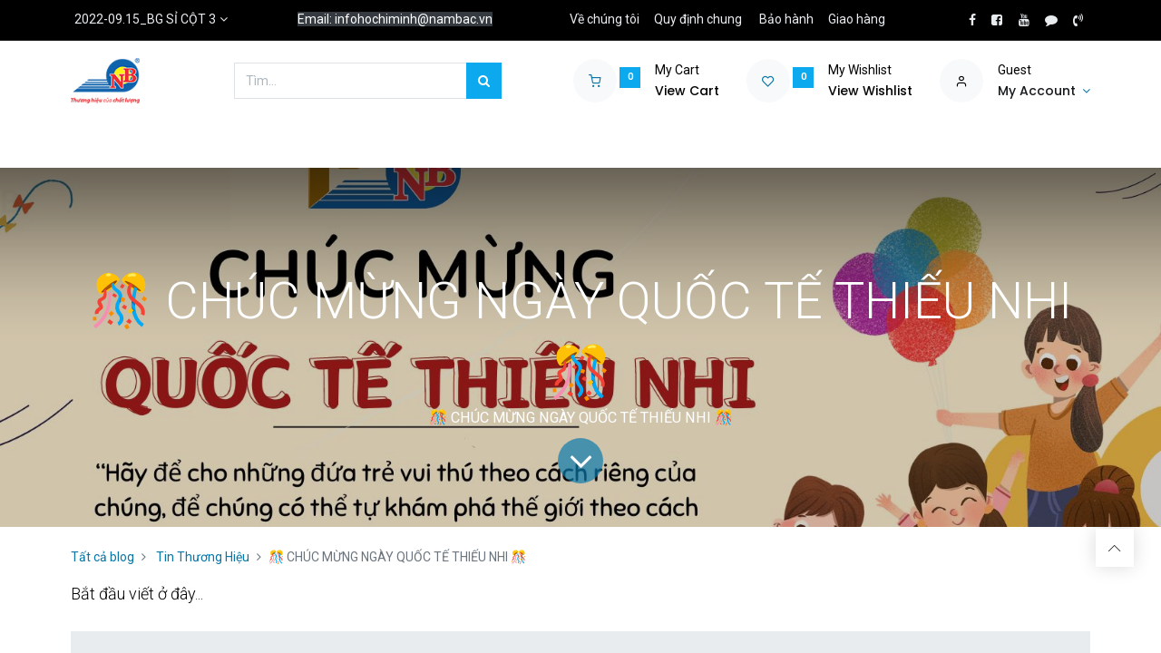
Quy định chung (698, 19)
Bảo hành (786, 19)
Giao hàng (856, 19)
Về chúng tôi (604, 19)
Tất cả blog (102, 557)
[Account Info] (1044, 92)
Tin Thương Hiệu (202, 557)
